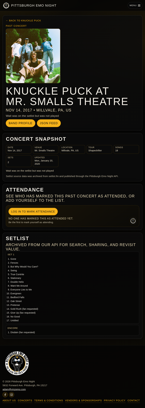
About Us (9, 400)
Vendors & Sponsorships (83, 400)
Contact (134, 400)
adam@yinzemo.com (14, 389)
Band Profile (20, 123)
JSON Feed (49, 123)
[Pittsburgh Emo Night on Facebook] (5, 394)
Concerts (25, 400)
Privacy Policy (115, 400)
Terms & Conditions (48, 400)
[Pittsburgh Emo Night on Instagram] (11, 394)
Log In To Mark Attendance (33, 211)
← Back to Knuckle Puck (23, 20)
